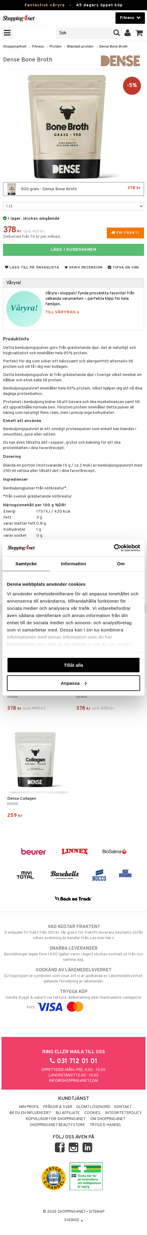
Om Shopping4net (107, 1119)
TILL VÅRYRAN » (62, 312)
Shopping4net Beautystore (57, 1125)
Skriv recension (83, 267)
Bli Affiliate (68, 1113)
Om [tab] (120, 563)
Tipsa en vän (123, 267)
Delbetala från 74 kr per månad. (32, 236)
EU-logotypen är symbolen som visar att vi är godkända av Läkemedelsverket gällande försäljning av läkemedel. (74, 975)
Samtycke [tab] (26, 563)
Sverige (73, 1220)
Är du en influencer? (30, 1113)
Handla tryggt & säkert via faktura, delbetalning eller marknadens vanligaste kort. (74, 999)
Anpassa (74, 682)
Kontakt (123, 1107)
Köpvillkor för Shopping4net (56, 1119)
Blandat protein (80, 46)
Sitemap (96, 1211)
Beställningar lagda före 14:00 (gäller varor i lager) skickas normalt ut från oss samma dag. (74, 953)
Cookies (92, 1113)
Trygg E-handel (106, 1125)
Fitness (38, 46)
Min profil (29, 1107)
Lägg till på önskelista (32, 267)
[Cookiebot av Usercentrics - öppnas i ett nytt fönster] (114, 548)
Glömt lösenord (93, 1107)
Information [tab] (73, 563)
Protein (56, 46)
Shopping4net (14, 46)
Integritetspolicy (123, 1113)
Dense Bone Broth (113, 46)
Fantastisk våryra (45, 5)
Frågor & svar (57, 1107)
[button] (139, 33)
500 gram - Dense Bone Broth (73, 189)
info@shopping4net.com (73, 1080)
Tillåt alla (73, 665)
